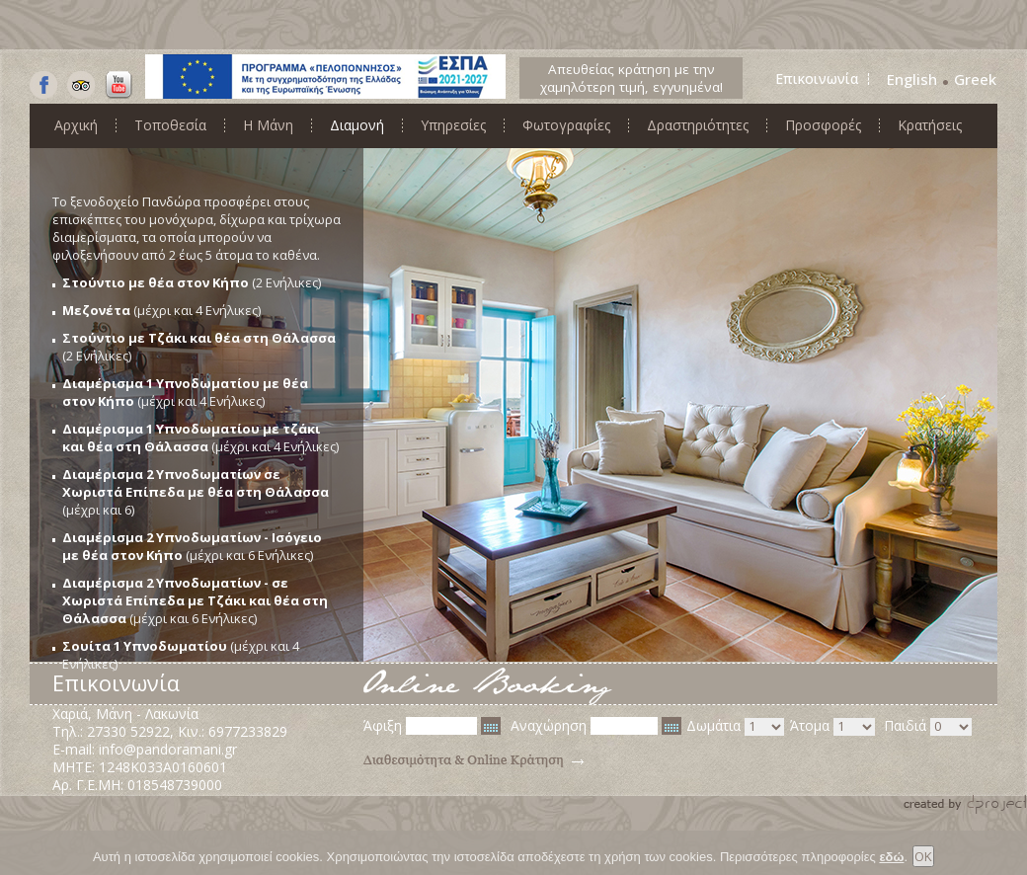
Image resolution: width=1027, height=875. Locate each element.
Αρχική (76, 125)
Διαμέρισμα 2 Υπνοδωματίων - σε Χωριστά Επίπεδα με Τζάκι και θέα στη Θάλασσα (195, 600)
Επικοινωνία (817, 78)
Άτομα (832, 726)
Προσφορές (823, 125)
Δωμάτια (735, 726)
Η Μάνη (268, 125)
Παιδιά (928, 726)
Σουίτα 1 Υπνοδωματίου (144, 646)
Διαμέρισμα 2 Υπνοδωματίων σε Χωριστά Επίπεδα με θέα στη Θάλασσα (195, 483)
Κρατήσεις (930, 125)
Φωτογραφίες (566, 125)
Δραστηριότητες (698, 125)
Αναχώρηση (596, 726)
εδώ (891, 861)
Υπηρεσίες (453, 125)
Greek (975, 79)
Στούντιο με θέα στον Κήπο (155, 282)
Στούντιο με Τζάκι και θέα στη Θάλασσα (199, 338)
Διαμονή (357, 125)
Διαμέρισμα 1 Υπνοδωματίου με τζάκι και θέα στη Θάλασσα (191, 437)
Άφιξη (432, 726)
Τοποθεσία (170, 125)
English (912, 79)
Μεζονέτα (96, 310)
